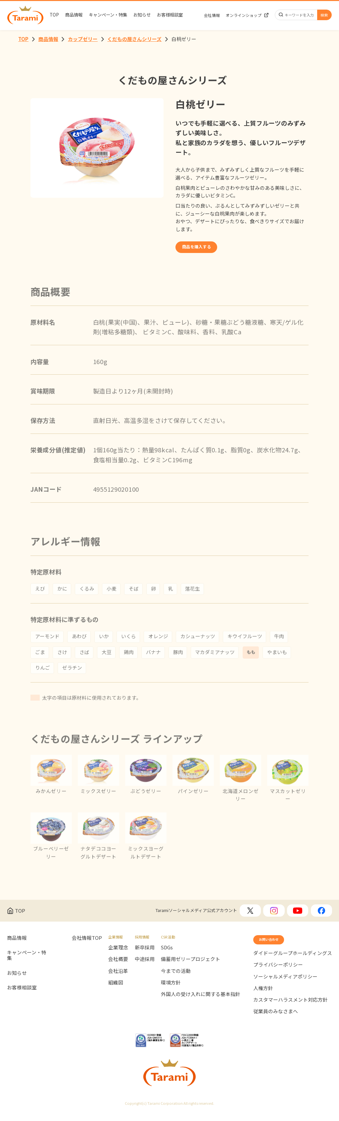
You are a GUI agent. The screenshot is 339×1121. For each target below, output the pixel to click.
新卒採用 (145, 952)
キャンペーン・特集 (108, 15)
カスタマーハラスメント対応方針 (290, 1010)
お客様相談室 (170, 15)
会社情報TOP (87, 943)
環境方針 (171, 987)
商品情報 (73, 15)
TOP (54, 15)
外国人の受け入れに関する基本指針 (200, 999)
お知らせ (142, 15)
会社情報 (212, 15)
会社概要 (118, 964)
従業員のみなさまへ (275, 1021)
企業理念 (118, 952)
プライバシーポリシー (278, 974)
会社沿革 (118, 976)
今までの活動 (176, 976)
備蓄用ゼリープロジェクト (190, 964)
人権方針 (263, 998)
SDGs (167, 952)
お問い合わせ (276, 946)
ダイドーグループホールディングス (292, 963)
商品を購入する (206, 249)
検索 (324, 15)
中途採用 (145, 964)
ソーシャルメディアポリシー (285, 986)
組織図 (115, 987)
